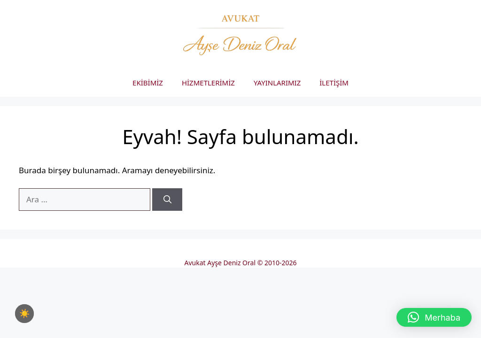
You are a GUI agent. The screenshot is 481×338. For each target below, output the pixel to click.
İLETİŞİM (334, 82)
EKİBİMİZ (147, 82)
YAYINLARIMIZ (277, 82)
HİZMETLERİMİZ (208, 82)
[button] (434, 317)
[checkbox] (24, 313)
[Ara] (167, 199)
